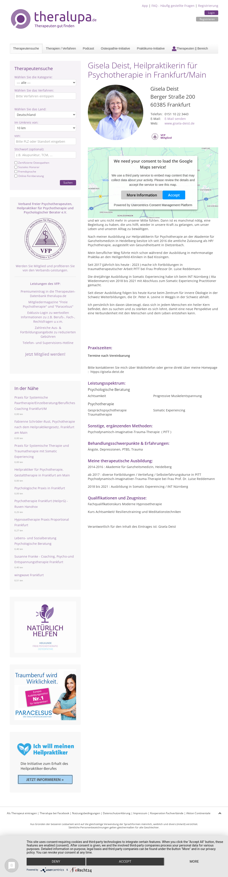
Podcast (88, 48)
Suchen (68, 182)
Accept (174, 195)
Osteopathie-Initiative (115, 48)
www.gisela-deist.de (180, 123)
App (145, 6)
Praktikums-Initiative (151, 48)
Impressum (140, 813)
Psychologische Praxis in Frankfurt (39, 488)
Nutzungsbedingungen (86, 813)
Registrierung (208, 6)
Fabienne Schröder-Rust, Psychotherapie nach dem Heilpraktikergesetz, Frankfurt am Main (44, 427)
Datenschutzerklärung (116, 813)
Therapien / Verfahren (61, 48)
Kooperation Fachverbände (166, 813)
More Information (142, 195)
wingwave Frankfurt (29, 575)
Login (211, 13)
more (194, 862)
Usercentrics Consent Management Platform (161, 205)
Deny (56, 862)
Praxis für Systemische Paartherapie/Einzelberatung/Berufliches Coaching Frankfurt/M (44, 403)
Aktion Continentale (198, 813)
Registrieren (207, 19)
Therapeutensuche (26, 48)
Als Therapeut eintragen (22, 813)
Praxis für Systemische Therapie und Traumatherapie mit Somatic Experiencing (41, 451)
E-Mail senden (175, 119)
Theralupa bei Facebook (54, 813)
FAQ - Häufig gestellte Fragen (173, 6)
